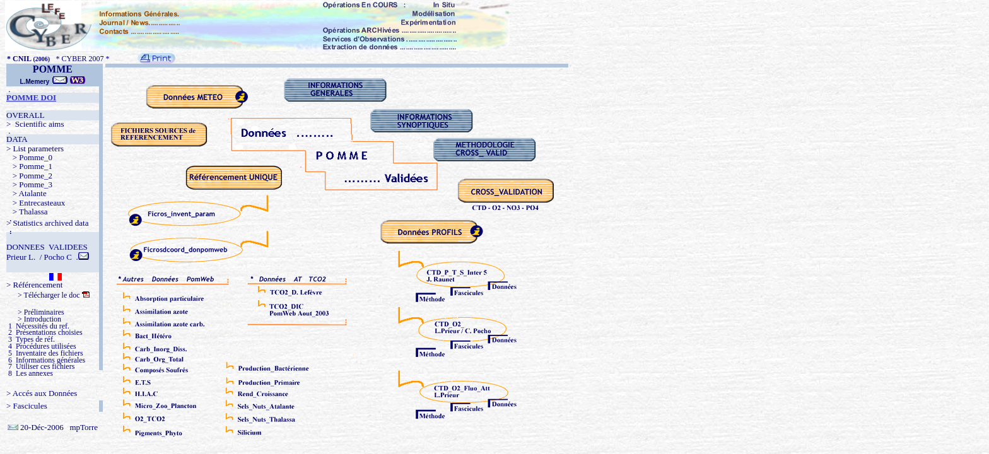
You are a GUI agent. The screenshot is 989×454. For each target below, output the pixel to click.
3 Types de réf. (30, 339)
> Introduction (33, 319)
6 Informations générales (45, 360)
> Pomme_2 (29, 175)
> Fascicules (26, 405)
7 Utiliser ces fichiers (40, 366)
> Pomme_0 (29, 157)
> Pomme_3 (29, 184)
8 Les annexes (29, 373)
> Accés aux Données (41, 393)
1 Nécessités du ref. (37, 326)
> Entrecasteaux (35, 202)
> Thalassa (27, 211)
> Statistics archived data (47, 223)
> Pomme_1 (29, 166)
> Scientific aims (35, 124)
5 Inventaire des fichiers (44, 353)
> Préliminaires (35, 312)
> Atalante (26, 193)
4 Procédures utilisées (41, 346)
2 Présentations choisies (44, 332)
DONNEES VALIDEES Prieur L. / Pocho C (47, 252)
